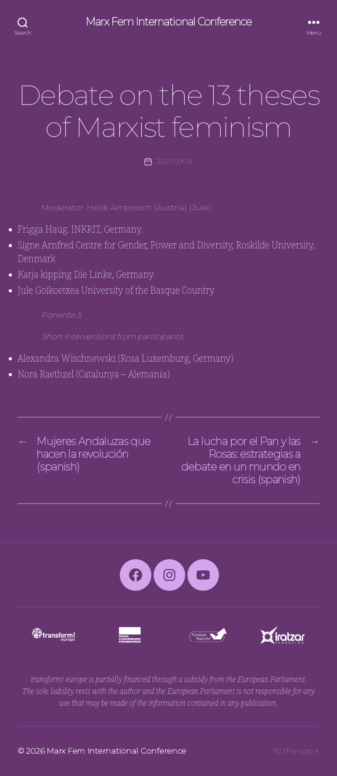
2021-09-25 (174, 161)
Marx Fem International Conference (168, 22)
